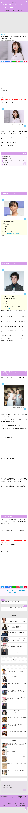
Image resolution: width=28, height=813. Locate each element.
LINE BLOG (9, 308)
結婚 (25, 594)
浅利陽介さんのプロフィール (9, 158)
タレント (14, 34)
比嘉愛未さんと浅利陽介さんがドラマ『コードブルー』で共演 (13, 161)
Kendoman (7, 10)
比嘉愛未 (10, 592)
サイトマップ (14, 10)
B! (10, 61)
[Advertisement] (10, 22)
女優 (24, 590)
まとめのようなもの (7, 164)
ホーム (2, 10)
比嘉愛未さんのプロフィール (9, 156)
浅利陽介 (15, 592)
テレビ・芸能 (9, 34)
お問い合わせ (21, 10)
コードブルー (8, 594)
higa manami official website (13, 233)
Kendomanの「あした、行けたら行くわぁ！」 (14, 5)
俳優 (21, 590)
